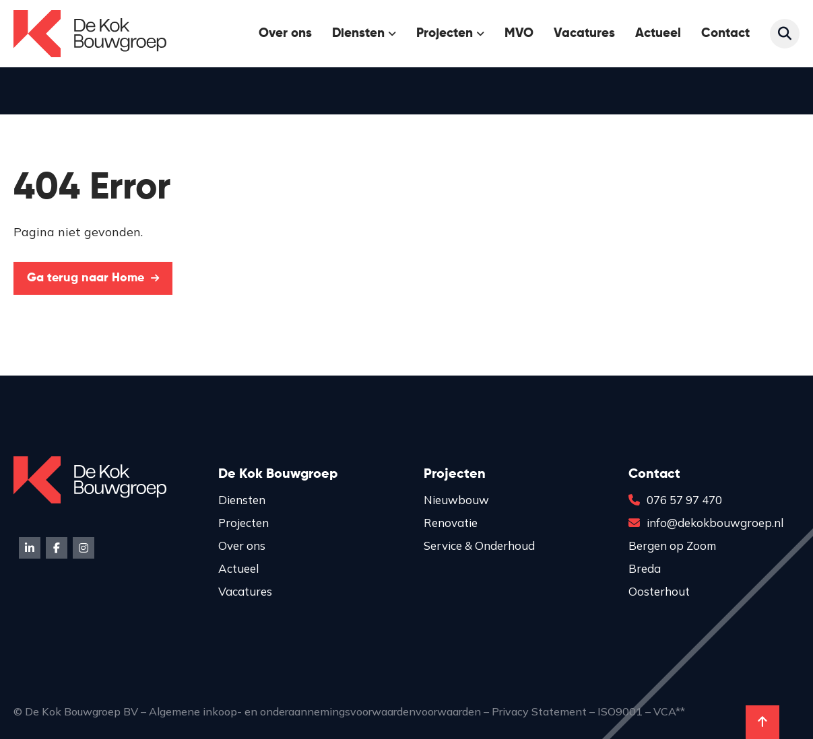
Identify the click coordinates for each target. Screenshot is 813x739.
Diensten (358, 33)
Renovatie (451, 523)
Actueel (658, 33)
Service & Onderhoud (479, 545)
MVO (519, 33)
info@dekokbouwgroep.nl (705, 523)
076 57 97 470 (675, 500)
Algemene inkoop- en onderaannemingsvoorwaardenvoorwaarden (315, 711)
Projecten (444, 33)
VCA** (669, 711)
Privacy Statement (539, 711)
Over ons (285, 33)
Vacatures (584, 33)
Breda (644, 568)
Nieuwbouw (456, 500)
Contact (725, 33)
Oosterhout (659, 591)
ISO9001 (620, 711)
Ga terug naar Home (93, 278)
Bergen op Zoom (672, 545)
